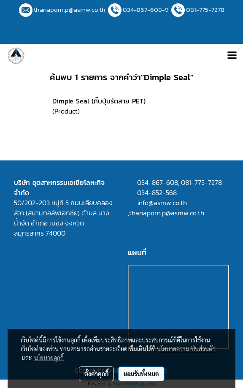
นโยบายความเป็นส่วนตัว (186, 349)
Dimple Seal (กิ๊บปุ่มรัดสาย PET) (99, 101)
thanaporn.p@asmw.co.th (69, 9)
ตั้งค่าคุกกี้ (96, 373)
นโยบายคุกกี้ (49, 357)
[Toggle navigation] (232, 55)
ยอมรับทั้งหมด (141, 373)
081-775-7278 (205, 9)
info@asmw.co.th (162, 203)
